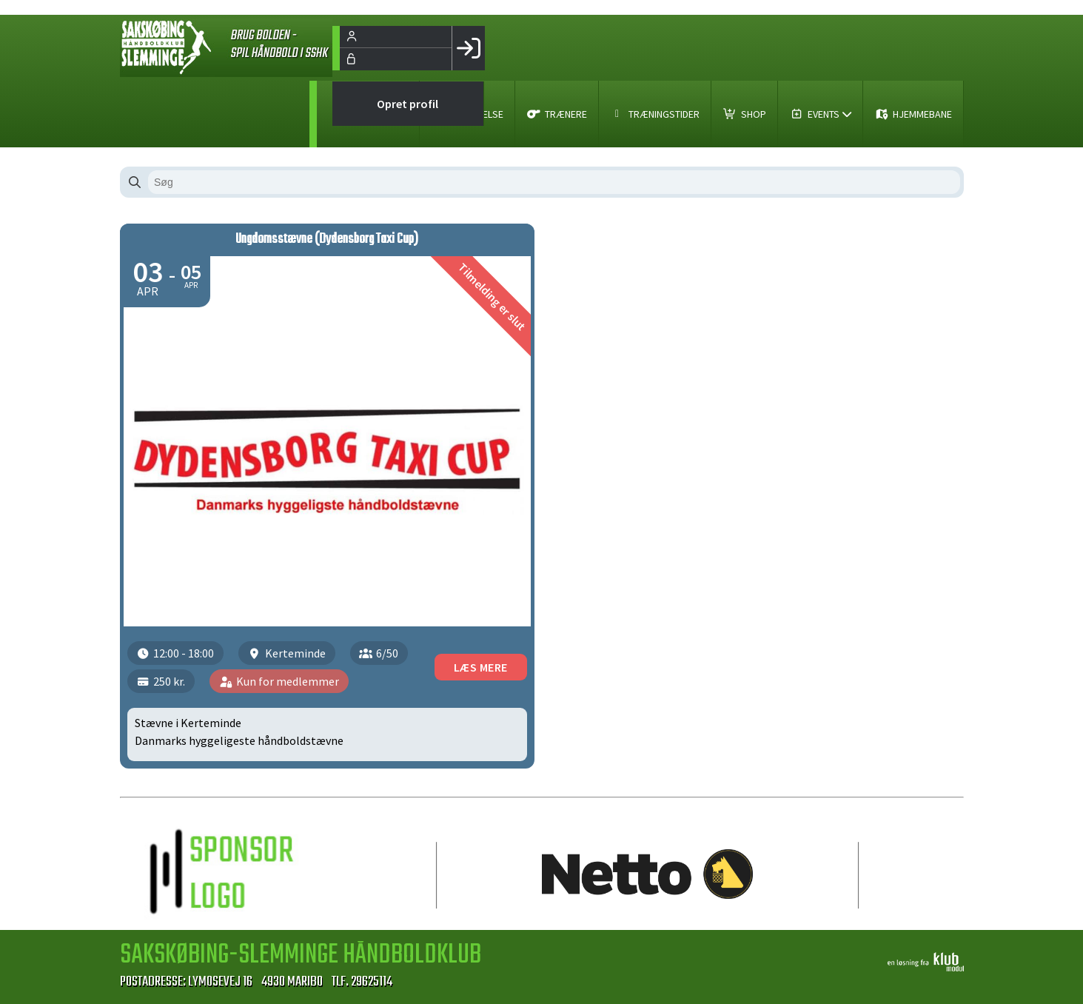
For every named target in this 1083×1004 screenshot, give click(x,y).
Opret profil (407, 103)
